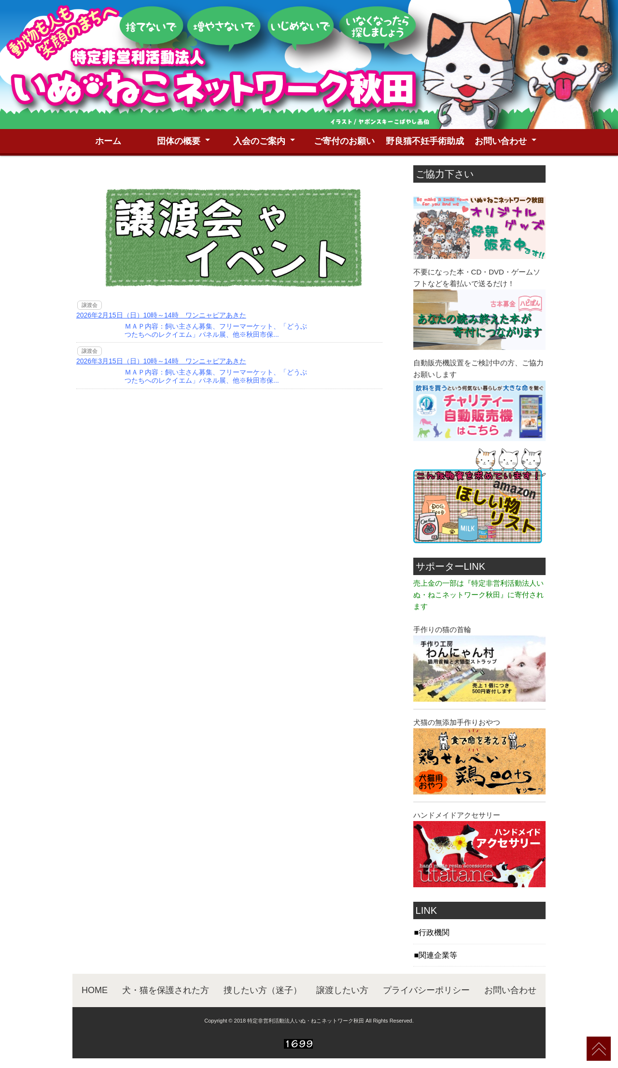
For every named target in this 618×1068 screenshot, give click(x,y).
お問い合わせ (501, 141)
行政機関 (434, 932)
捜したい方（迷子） (263, 990)
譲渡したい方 (342, 990)
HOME (95, 990)
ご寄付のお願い (344, 141)
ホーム (108, 141)
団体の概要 (178, 141)
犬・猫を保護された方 (165, 990)
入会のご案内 (259, 141)
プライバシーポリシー (426, 990)
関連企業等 (438, 955)
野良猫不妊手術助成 (425, 141)
